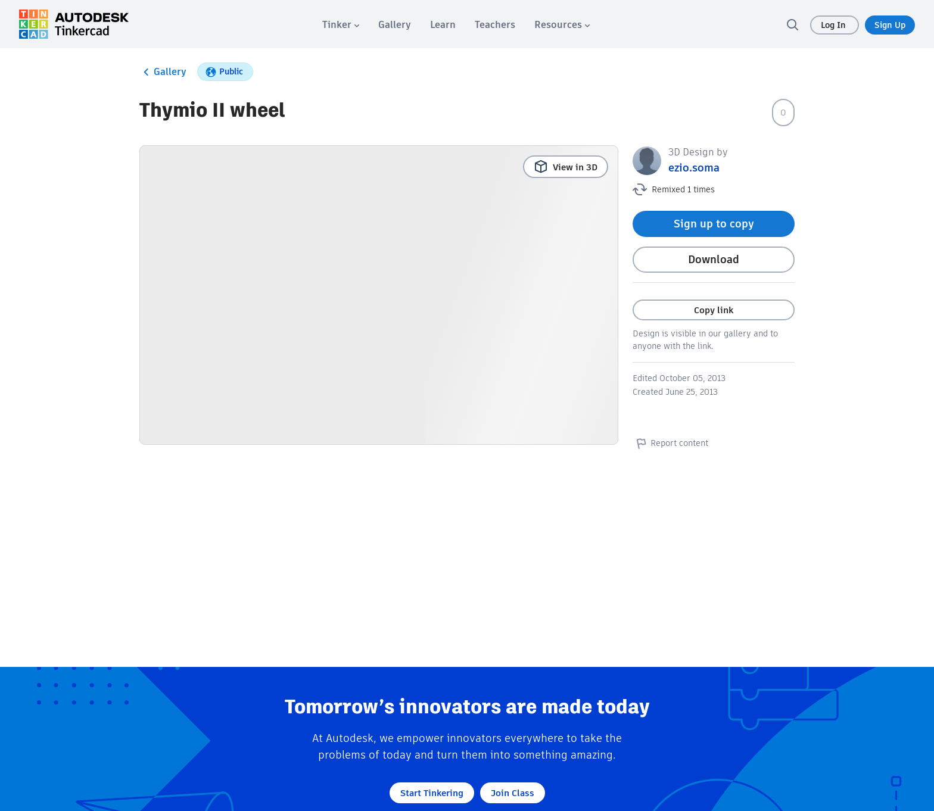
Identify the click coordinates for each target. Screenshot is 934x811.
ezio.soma (694, 167)
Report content (670, 443)
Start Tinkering (431, 793)
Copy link (713, 310)
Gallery (162, 72)
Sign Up (889, 25)
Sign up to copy (714, 223)
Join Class (512, 793)
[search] (792, 24)
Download (713, 259)
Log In (834, 25)
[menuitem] (340, 24)
